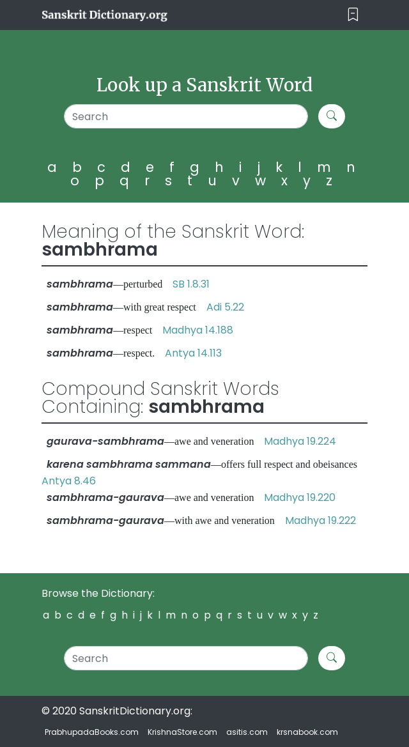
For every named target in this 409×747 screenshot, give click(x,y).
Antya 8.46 (69, 481)
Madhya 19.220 (300, 497)
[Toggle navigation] (353, 15)
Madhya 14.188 (197, 330)
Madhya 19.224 (300, 441)
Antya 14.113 (193, 353)
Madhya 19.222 (320, 520)
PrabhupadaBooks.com (92, 732)
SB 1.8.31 (191, 284)
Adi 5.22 (225, 307)
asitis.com (247, 732)
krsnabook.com (307, 732)
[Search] (186, 116)
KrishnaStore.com (182, 732)
